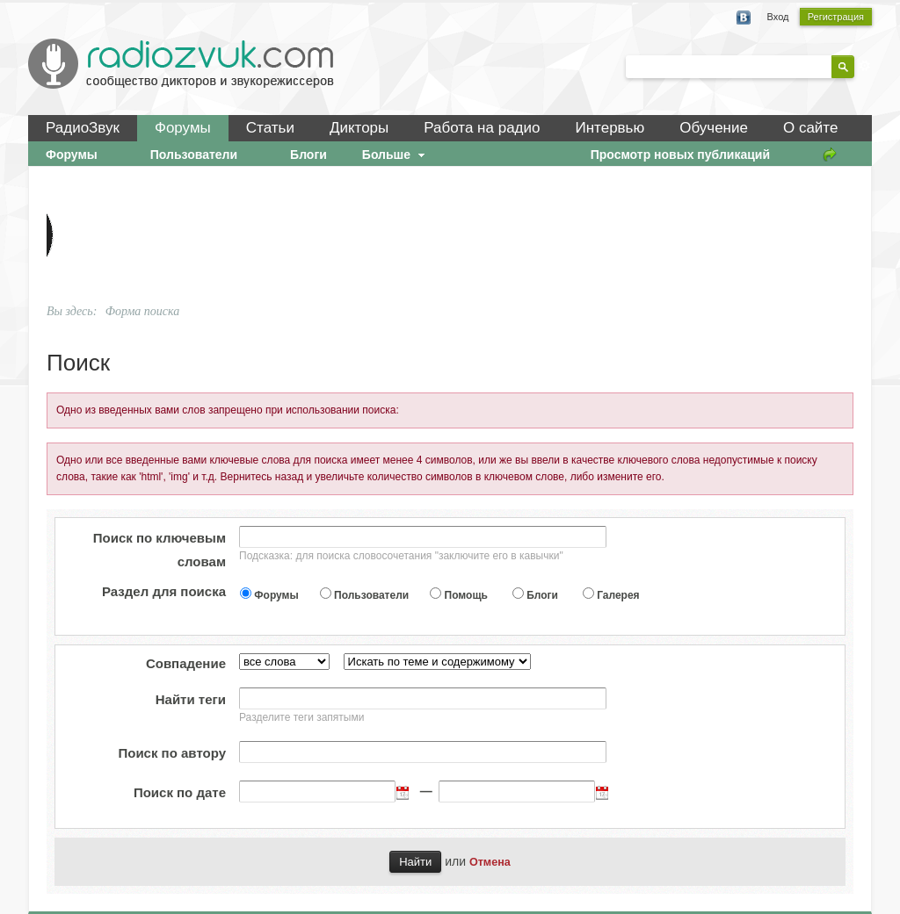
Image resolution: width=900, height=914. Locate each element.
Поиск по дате (180, 792)
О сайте (810, 127)
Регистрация (836, 16)
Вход (778, 16)
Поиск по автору (172, 752)
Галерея (618, 595)
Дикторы (359, 127)
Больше (395, 155)
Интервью (609, 127)
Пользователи (371, 595)
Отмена (490, 862)
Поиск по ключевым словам (159, 549)
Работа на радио (482, 127)
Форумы (183, 127)
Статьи (270, 127)
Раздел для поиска (164, 591)
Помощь (466, 595)
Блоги (542, 595)
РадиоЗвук (83, 127)
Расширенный (865, 66)
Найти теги (191, 699)
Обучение (713, 127)
